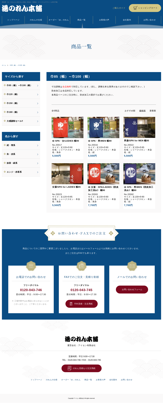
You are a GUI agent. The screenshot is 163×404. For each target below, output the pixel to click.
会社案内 (127, 20)
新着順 (153, 110)
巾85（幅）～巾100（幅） (21, 65)
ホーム (4, 65)
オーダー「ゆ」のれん (59, 20)
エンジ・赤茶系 (14, 172)
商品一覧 (81, 20)
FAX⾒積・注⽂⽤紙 (83, 304)
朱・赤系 (11, 154)
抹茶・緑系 (12, 163)
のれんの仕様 (36, 20)
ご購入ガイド (118, 8)
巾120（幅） (13, 94)
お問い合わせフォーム (132, 289)
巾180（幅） (13, 112)
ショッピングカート (148, 8)
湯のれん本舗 (22, 8)
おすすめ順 (129, 110)
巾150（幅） (13, 103)
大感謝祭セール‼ (15, 121)
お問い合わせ (150, 20)
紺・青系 (11, 145)
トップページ (13, 20)
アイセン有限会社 (79, 399)
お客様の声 (104, 20)
